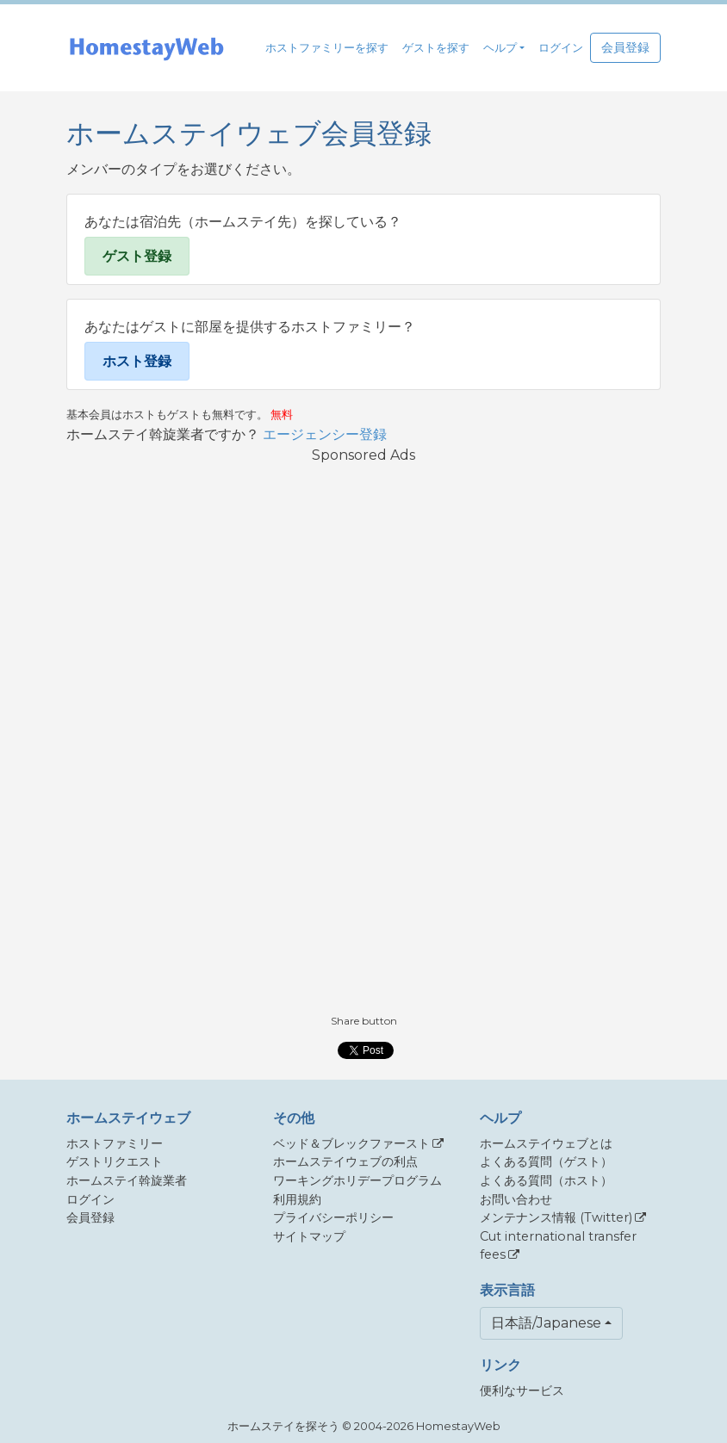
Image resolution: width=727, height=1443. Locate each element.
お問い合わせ (516, 1199)
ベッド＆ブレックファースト (351, 1143)
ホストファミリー (114, 1143)
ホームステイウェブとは (546, 1143)
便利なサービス (522, 1390)
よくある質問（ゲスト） (546, 1161)
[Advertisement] (363, 738)
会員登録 (625, 47)
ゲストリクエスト (114, 1161)
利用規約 (297, 1199)
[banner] (146, 47)
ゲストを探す (435, 47)
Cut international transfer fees (558, 1246)
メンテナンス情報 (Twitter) (556, 1217)
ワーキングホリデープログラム (357, 1180)
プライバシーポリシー (333, 1217)
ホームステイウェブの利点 (345, 1161)
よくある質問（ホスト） (546, 1180)
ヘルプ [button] (500, 47)
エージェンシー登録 (325, 434)
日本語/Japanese (546, 1323)
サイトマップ (309, 1236)
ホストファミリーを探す (326, 47)
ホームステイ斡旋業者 (126, 1180)
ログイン (560, 47)
